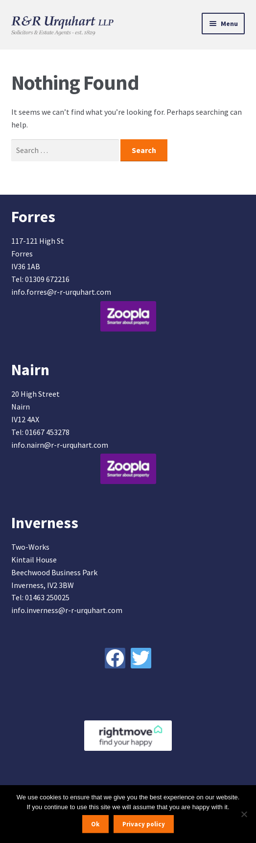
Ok (95, 824)
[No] (244, 814)
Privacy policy (143, 824)
